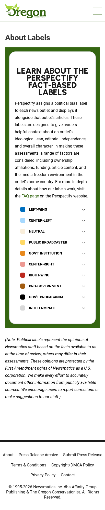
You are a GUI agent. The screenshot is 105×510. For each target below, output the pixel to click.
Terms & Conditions (28, 465)
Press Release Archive (38, 454)
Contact (68, 475)
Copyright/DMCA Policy (72, 465)
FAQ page (30, 196)
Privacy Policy (43, 475)
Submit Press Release (82, 454)
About (8, 454)
